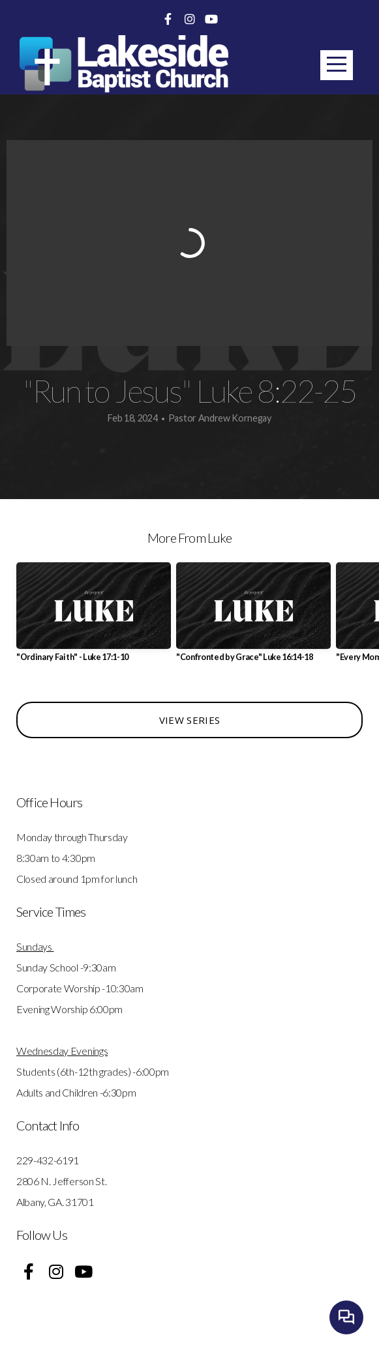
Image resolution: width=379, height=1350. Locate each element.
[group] (93, 617)
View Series (189, 719)
